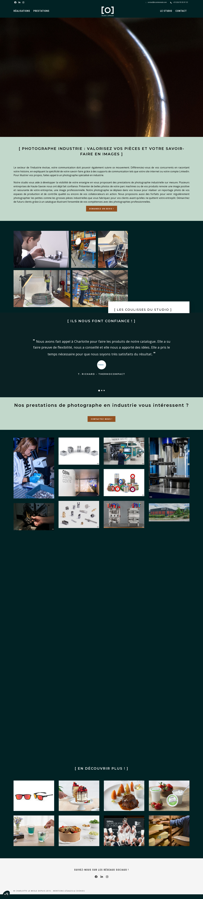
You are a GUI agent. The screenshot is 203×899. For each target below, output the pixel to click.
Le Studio (166, 10)
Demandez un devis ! (101, 209)
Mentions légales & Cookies (69, 891)
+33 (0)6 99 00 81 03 (179, 2)
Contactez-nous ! (101, 419)
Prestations (41, 10)
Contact (181, 10)
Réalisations (22, 10)
